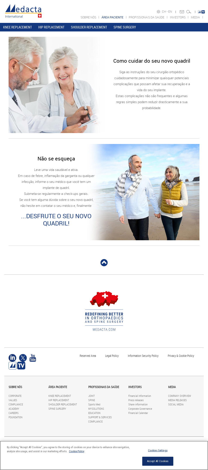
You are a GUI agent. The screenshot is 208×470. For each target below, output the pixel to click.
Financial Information (139, 396)
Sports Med (94, 404)
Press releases (136, 400)
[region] (104, 455)
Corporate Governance (140, 409)
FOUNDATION (15, 417)
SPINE (91, 400)
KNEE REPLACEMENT (17, 27)
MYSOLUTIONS (96, 409)
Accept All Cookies (157, 461)
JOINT (91, 396)
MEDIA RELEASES (177, 400)
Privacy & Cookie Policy (181, 356)
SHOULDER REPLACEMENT (89, 27)
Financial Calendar (138, 413)
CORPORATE (15, 396)
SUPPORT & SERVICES (100, 417)
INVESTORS (178, 17)
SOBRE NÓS (89, 17)
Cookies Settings (158, 450)
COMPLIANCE (16, 404)
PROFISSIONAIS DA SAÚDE (147, 17)
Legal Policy (112, 356)
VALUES (13, 400)
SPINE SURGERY (125, 27)
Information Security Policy (143, 356)
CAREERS (14, 413)
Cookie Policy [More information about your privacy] (76, 451)
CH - (165, 11)
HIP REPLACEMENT (51, 27)
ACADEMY (14, 409)
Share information (138, 404)
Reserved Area (88, 356)
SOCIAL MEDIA (176, 404)
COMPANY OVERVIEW (179, 396)
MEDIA (196, 17)
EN (170, 11)
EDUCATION (94, 413)
